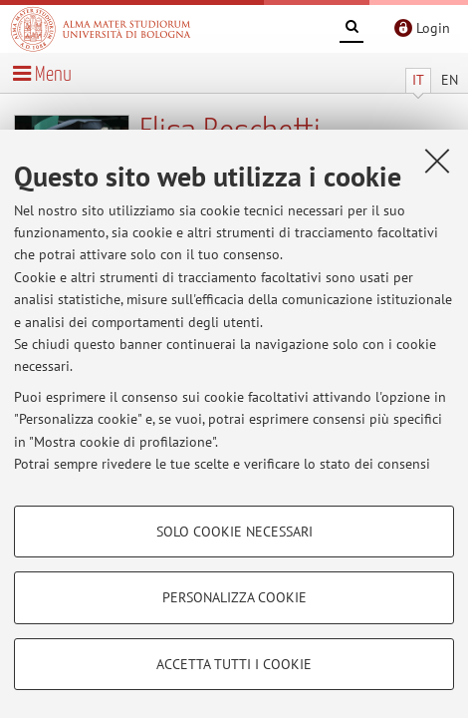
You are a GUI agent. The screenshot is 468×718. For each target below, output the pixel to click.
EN (449, 80)
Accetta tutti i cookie (234, 664)
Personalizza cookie (234, 597)
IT (418, 80)
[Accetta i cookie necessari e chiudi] (437, 161)
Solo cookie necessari (234, 531)
